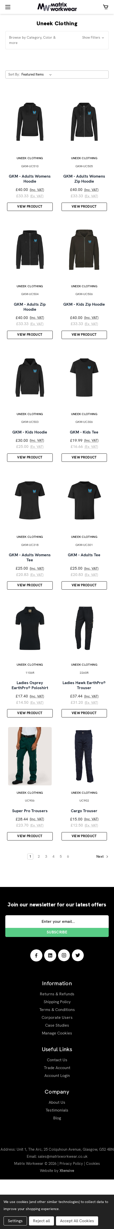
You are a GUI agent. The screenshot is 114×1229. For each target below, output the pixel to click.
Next (102, 906)
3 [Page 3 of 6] (46, 906)
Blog (57, 1167)
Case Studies (57, 1074)
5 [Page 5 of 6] (61, 906)
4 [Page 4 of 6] (53, 906)
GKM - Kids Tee (84, 457)
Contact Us (57, 1109)
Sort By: (14, 74)
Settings (15, 1220)
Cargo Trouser (84, 860)
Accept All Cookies (77, 1220)
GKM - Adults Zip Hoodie (30, 323)
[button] (57, 40)
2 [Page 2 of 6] (39, 906)
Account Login (57, 1125)
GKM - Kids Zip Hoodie (84, 320)
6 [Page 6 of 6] (68, 906)
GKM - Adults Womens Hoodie (30, 187)
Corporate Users (57, 1067)
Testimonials (57, 1159)
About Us (57, 1151)
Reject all (41, 1220)
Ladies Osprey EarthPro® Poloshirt (30, 727)
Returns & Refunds (57, 1043)
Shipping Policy (57, 1051)
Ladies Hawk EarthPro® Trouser (84, 727)
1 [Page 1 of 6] (30, 906)
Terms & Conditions (57, 1059)
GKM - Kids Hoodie (29, 457)
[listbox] (37, 74)
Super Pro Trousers (30, 860)
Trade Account (57, 1117)
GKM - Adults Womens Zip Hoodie (84, 187)
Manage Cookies (57, 1082)
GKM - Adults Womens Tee (30, 591)
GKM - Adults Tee (84, 588)
